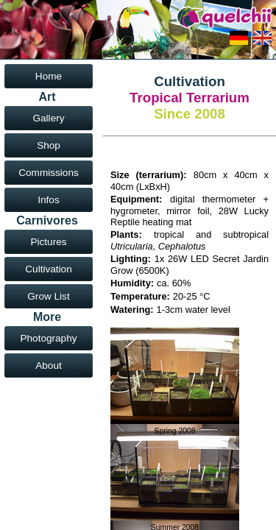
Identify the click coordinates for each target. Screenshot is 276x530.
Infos (48, 199)
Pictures (48, 241)
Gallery (48, 118)
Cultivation (48, 269)
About (48, 365)
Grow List (48, 296)
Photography (48, 338)
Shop (48, 145)
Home (48, 76)
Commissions (48, 172)
